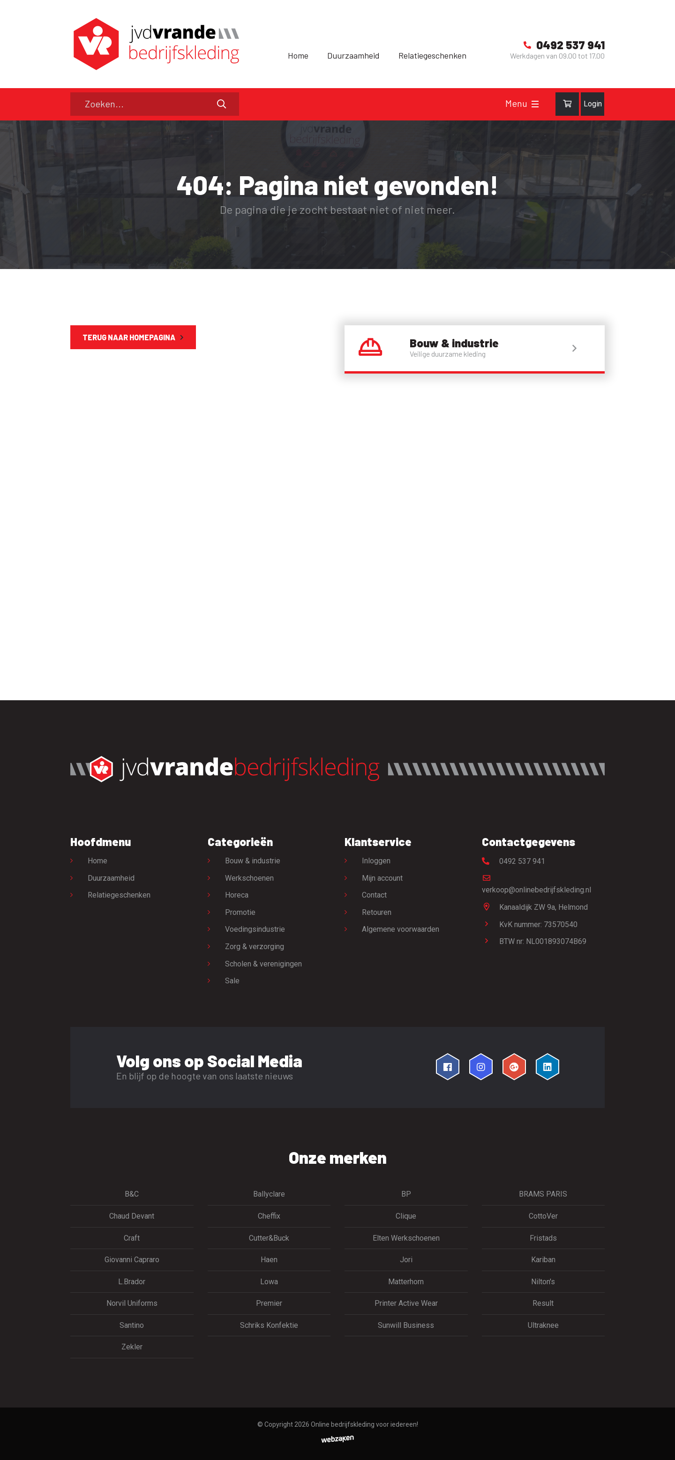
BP (406, 1194)
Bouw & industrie (252, 860)
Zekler (131, 1346)
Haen (269, 1259)
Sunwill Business (406, 1325)
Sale (232, 980)
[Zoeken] (154, 104)
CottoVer (543, 1216)
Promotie (240, 912)
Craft (132, 1238)
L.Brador (131, 1281)
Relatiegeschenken (432, 55)
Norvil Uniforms (132, 1303)
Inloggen (376, 860)
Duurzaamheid (353, 55)
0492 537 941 (513, 861)
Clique (406, 1216)
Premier (269, 1303)
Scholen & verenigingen (263, 963)
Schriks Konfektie (269, 1325)
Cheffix (269, 1216)
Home (298, 55)
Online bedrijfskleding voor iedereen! (364, 1424)
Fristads (543, 1238)
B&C (132, 1194)
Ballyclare (269, 1194)
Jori (406, 1259)
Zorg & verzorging (254, 946)
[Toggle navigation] (535, 104)
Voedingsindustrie (255, 929)
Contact (374, 895)
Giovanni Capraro (132, 1259)
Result (543, 1303)
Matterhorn (406, 1281)
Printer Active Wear (406, 1303)
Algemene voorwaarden (400, 929)
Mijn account (382, 878)
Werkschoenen (249, 878)
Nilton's (543, 1281)
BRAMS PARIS (543, 1194)
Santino (132, 1325)
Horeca (236, 895)
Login (593, 103)
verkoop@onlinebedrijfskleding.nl (536, 884)
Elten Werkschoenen (406, 1238)
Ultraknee (543, 1325)
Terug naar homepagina (128, 337)
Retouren (376, 912)
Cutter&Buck (269, 1238)
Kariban (543, 1259)
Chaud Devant (131, 1216)
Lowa (269, 1281)
